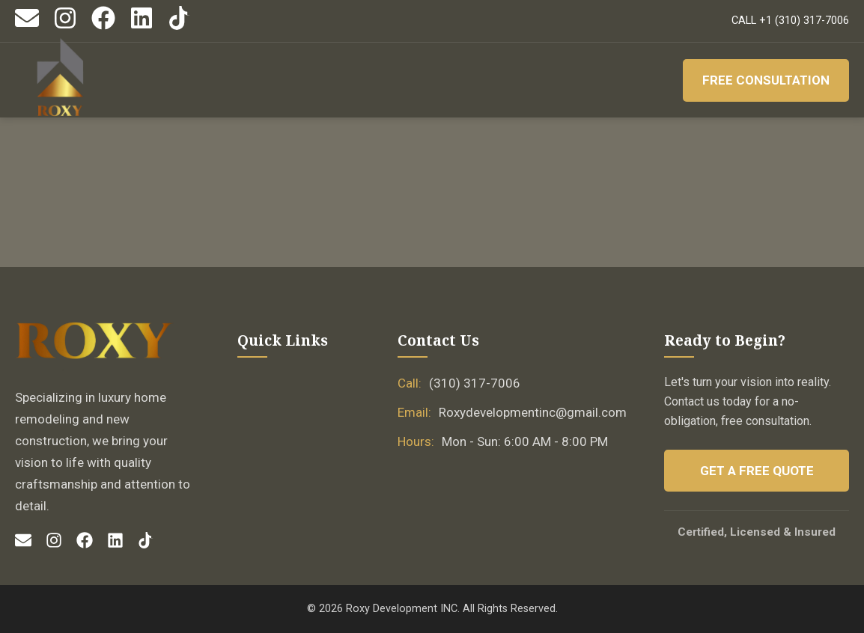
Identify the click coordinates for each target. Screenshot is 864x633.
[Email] (27, 26)
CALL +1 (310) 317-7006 (790, 20)
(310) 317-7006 (474, 383)
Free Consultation (766, 80)
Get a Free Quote (757, 470)
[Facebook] (103, 26)
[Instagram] (65, 26)
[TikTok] (180, 26)
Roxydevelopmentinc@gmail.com (533, 412)
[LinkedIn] (141, 26)
